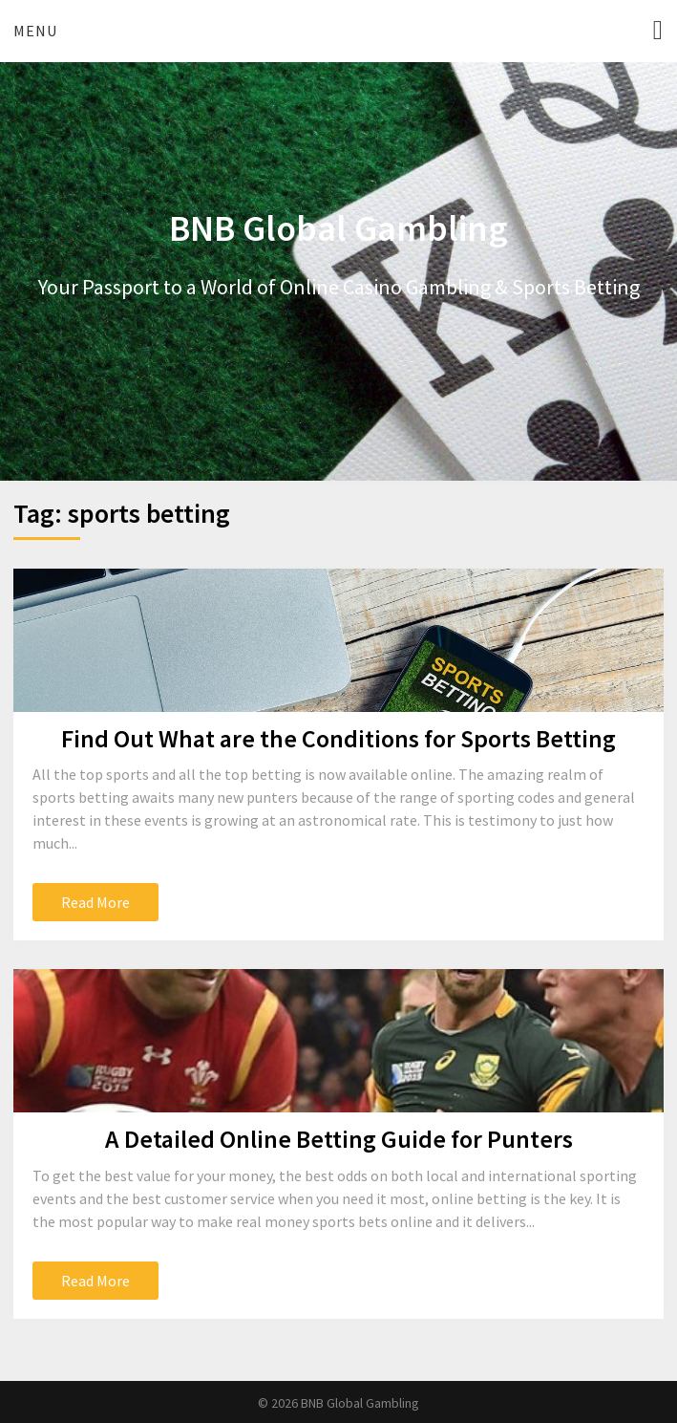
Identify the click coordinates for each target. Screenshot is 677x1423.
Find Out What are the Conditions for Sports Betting (338, 738)
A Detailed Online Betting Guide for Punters (339, 1138)
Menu (35, 30)
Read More (95, 902)
